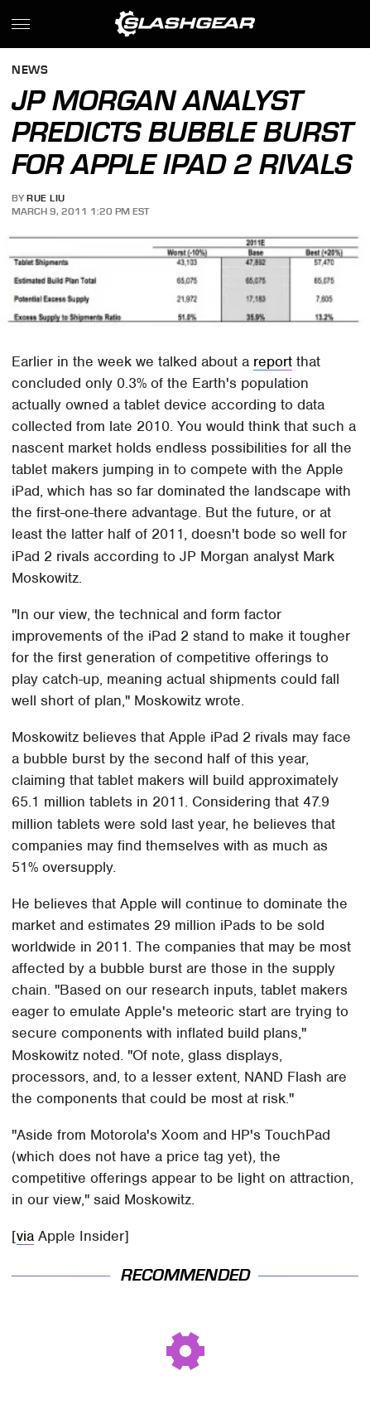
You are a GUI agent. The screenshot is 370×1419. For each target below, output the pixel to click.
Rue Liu (45, 198)
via (25, 1236)
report (272, 361)
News (30, 70)
